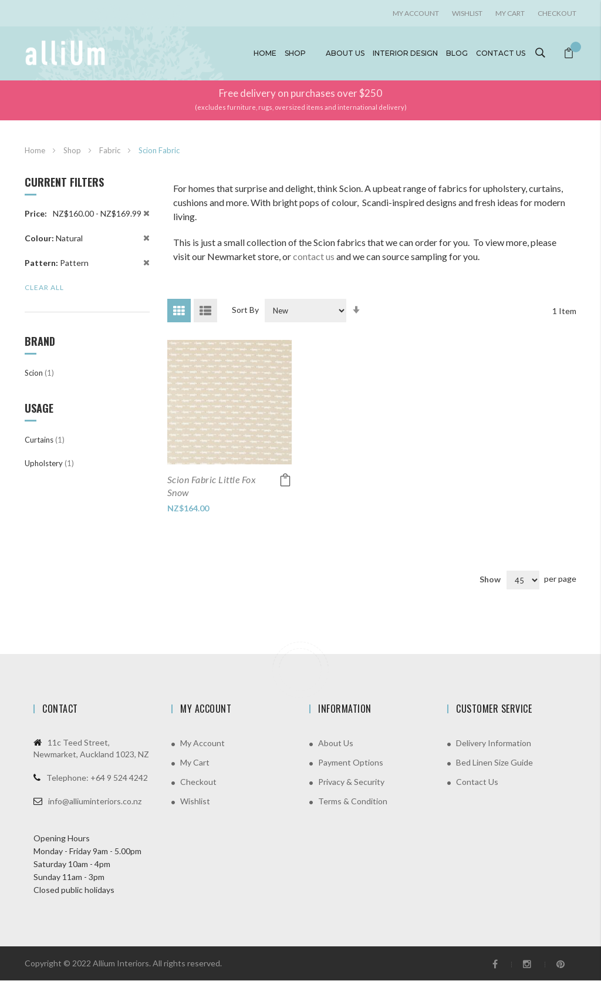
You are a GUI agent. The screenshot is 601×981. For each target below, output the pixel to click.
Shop (295, 53)
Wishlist (467, 13)
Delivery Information (493, 744)
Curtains (45, 439)
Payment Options (350, 763)
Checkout (557, 13)
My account (416, 13)
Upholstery (49, 463)
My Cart (510, 13)
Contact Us (477, 782)
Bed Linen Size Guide (494, 763)
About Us (335, 744)
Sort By (245, 310)
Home (265, 53)
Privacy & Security (351, 782)
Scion (39, 372)
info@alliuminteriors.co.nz (94, 802)
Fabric (110, 150)
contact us (314, 256)
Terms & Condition (352, 802)
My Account (202, 744)
